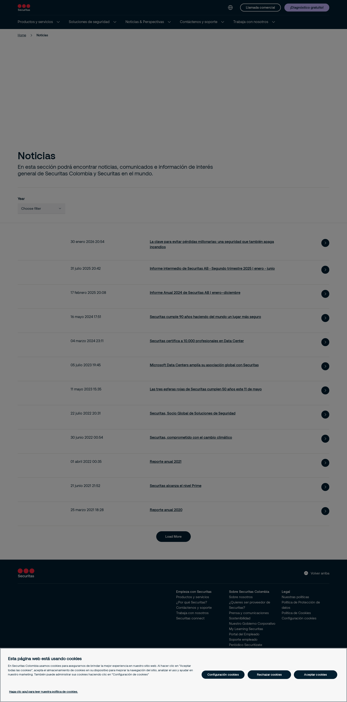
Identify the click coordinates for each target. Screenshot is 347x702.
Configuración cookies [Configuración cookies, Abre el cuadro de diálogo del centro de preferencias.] (223, 674)
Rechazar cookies (269, 674)
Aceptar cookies (315, 674)
